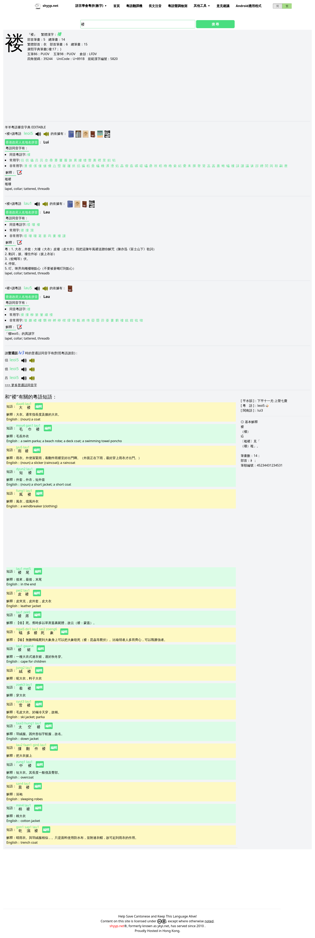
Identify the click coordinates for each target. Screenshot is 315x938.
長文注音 (155, 6)
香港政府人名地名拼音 (22, 142)
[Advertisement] (125, 91)
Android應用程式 (248, 6)
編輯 (39, 406)
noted (209, 921)
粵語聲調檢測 (177, 6)
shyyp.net (116, 926)
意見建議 (223, 6)
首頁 (116, 6)
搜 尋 (215, 24)
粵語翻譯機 (134, 6)
